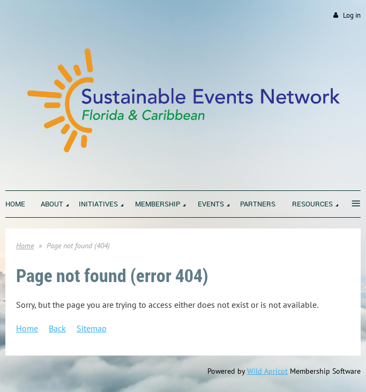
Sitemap (92, 328)
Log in (352, 15)
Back (57, 328)
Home (25, 245)
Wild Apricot (267, 371)
